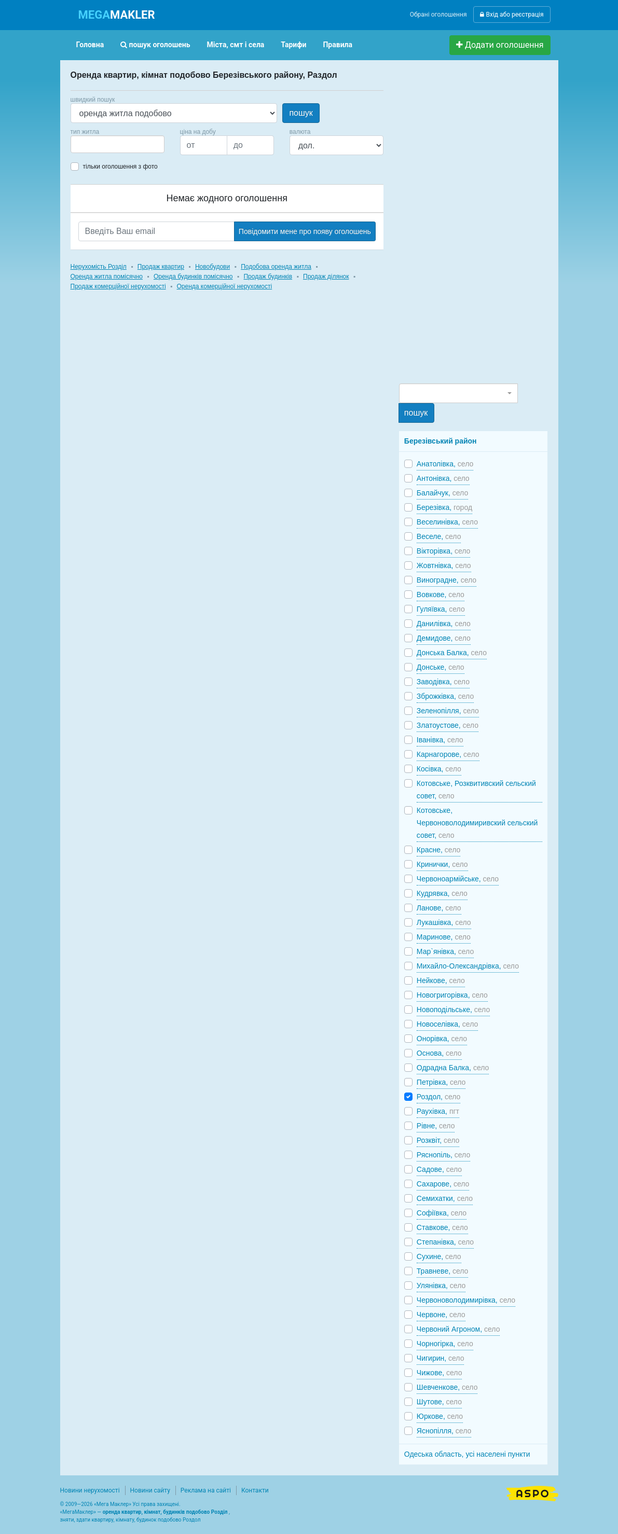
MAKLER (116, 14)
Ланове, (439, 908)
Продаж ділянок (326, 276)
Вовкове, (440, 594)
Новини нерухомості (90, 1490)
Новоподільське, (453, 1009)
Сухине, (439, 1256)
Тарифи (293, 44)
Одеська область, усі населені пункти (467, 1454)
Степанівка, (445, 1242)
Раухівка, (438, 1111)
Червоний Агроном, (458, 1329)
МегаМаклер (77, 1512)
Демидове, (444, 638)
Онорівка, (442, 1038)
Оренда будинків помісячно (193, 276)
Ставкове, (442, 1227)
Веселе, (439, 536)
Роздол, (439, 1097)
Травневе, (443, 1271)
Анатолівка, (445, 464)
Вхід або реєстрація (511, 14)
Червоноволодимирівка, (466, 1300)
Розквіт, (438, 1140)
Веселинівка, (447, 522)
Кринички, (442, 864)
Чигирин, (440, 1358)
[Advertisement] (477, 226)
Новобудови (212, 266)
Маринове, (444, 937)
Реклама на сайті (206, 1490)
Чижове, (439, 1373)
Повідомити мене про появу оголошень (305, 231)
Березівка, (444, 507)
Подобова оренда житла (276, 266)
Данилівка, (444, 623)
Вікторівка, (444, 551)
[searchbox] (89, 144)
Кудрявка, (442, 893)
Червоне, (441, 1314)
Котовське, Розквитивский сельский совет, (476, 789)
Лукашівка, (444, 922)
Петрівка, (441, 1082)
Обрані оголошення (438, 14)
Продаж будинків (267, 276)
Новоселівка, (447, 1024)
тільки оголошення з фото (120, 166)
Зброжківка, (445, 696)
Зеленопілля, (448, 711)
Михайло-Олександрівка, (468, 966)
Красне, (438, 850)
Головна (90, 44)
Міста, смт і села (236, 44)
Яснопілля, (444, 1431)
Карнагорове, (448, 754)
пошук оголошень (155, 44)
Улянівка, (441, 1285)
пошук (300, 112)
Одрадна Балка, (453, 1067)
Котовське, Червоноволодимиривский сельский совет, (477, 822)
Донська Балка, (452, 652)
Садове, (439, 1169)
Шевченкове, (447, 1387)
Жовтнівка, (444, 565)
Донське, (440, 667)
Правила (337, 44)
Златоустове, (447, 725)
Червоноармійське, (458, 879)
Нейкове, (441, 980)
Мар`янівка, (445, 951)
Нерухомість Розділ (99, 266)
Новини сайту (150, 1490)
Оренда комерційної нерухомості (224, 286)
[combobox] (117, 144)
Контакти (255, 1490)
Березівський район (440, 441)
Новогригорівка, (452, 995)
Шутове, (439, 1402)
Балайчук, (442, 493)
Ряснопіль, (443, 1155)
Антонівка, (443, 478)
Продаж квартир (161, 266)
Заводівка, (443, 682)
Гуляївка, (441, 609)
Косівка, (439, 769)
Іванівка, (440, 740)
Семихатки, (445, 1198)
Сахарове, (443, 1184)
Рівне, (436, 1126)
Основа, (439, 1053)
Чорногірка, (445, 1343)
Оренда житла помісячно (107, 276)
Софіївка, (441, 1213)
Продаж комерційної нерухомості (118, 286)
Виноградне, (446, 580)
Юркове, (440, 1416)
